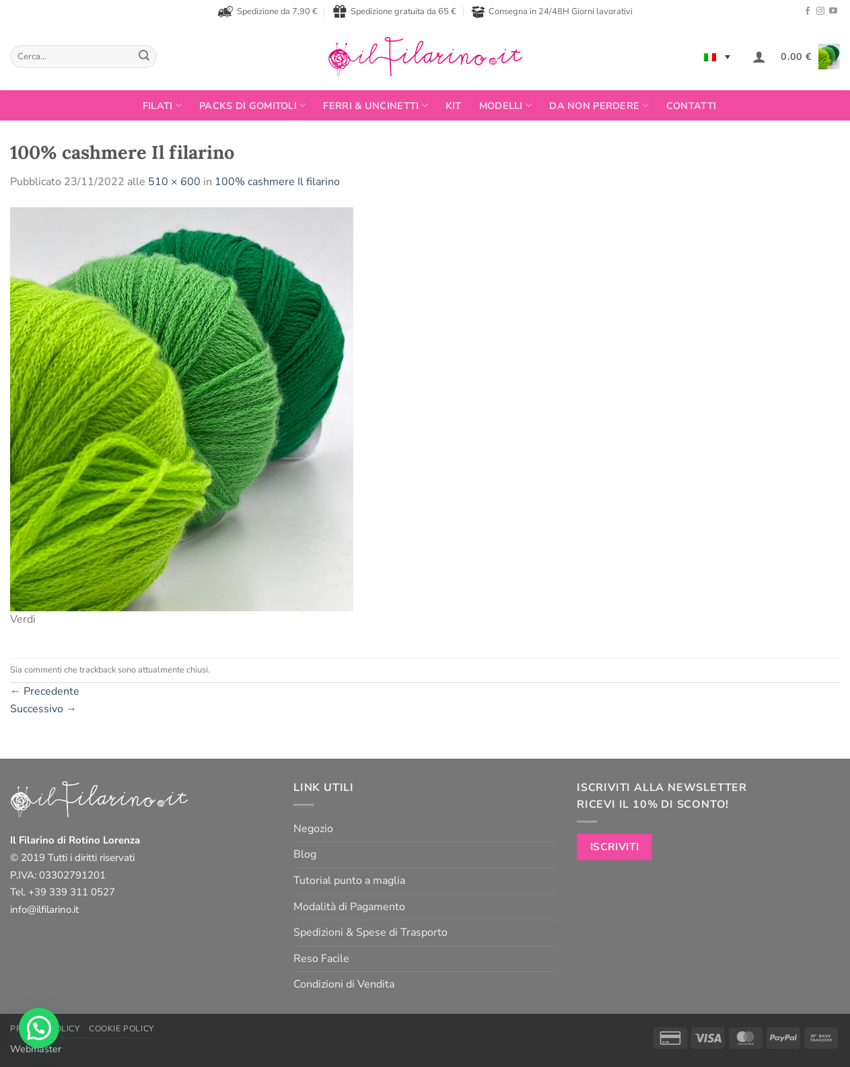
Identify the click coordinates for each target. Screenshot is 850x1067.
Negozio (313, 828)
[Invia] (144, 56)
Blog (304, 854)
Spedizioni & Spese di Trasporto (370, 932)
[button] (759, 56)
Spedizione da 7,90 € (267, 11)
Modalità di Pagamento (349, 906)
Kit (454, 105)
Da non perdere (599, 105)
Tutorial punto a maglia (349, 880)
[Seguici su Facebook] (808, 11)
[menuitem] (717, 56)
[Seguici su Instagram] (820, 11)
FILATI (162, 105)
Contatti (691, 105)
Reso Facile (321, 958)
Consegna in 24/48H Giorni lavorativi (552, 12)
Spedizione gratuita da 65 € (394, 11)
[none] (717, 56)
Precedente (44, 691)
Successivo (43, 708)
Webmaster (35, 1049)
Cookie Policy (121, 1028)
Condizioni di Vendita (343, 984)
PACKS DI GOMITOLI (252, 105)
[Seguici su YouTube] (833, 11)
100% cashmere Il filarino (277, 181)
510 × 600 (174, 181)
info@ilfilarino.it (44, 909)
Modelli (505, 105)
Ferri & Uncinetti (375, 105)
